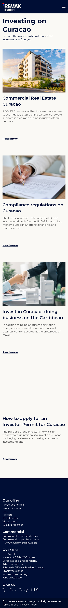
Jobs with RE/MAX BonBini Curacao (23, 567)
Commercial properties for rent (21, 539)
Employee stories (13, 570)
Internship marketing (15, 574)
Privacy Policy (28, 604)
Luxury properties (13, 524)
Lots (5, 511)
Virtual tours (10, 521)
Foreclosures (10, 518)
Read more (10, 138)
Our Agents (9, 554)
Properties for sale (13, 504)
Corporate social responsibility (20, 560)
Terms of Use (10, 604)
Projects (7, 514)
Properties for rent (13, 508)
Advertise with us (13, 564)
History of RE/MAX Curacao (19, 557)
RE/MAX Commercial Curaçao (20, 542)
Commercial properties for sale (21, 536)
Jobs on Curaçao (12, 577)
